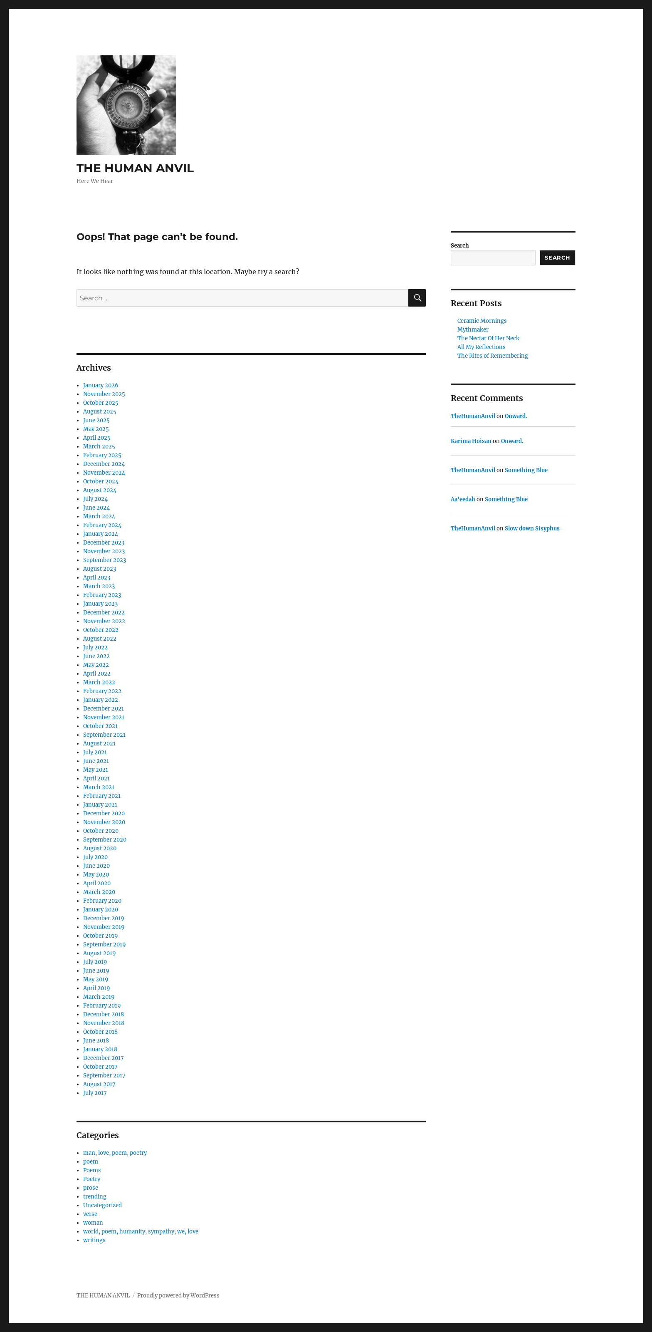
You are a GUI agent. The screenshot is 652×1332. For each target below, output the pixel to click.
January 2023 (100, 603)
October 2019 (100, 935)
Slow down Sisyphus (532, 528)
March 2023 (99, 586)
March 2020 (99, 892)
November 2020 (104, 822)
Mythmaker (473, 329)
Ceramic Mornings (482, 320)
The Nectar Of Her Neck (488, 338)
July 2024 (95, 499)
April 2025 (97, 437)
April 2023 (96, 577)
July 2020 (95, 857)
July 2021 (95, 752)
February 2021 (102, 796)
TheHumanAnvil (473, 416)
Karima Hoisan (471, 441)
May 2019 (96, 979)
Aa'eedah (463, 499)
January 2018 (100, 1049)
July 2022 (95, 647)
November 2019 (104, 927)
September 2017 (104, 1075)
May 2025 (96, 429)
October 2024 (101, 481)
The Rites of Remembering (492, 355)
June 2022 (96, 656)
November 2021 (103, 717)
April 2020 (97, 883)
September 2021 (104, 734)
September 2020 (104, 839)
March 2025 (99, 446)
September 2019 (104, 944)
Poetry (91, 1179)
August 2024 (99, 490)
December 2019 (103, 918)
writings (94, 1240)
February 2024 (102, 525)
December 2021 (103, 708)
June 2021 (96, 761)
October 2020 (101, 830)
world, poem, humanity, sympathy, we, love (140, 1231)
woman (93, 1222)
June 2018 (96, 1040)
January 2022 (100, 699)
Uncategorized (102, 1205)
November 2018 (103, 1023)
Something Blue (526, 470)
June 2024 (96, 507)
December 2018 (103, 1014)
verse (90, 1214)
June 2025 (96, 420)
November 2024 (104, 472)
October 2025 (101, 402)
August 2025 (99, 411)
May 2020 (96, 874)
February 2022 (102, 691)
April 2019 (96, 988)
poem (90, 1161)
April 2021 (96, 778)
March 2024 (99, 516)
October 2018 (100, 1031)
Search (460, 245)
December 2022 (104, 612)
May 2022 (96, 664)
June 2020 (96, 865)
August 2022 (99, 638)
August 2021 (99, 743)
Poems (92, 1170)
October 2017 (100, 1066)
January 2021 (100, 804)
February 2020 (102, 900)
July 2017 (95, 1093)
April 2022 (97, 673)
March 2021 (98, 787)
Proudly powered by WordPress (178, 1295)
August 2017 (99, 1084)
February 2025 (102, 455)
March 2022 (99, 682)
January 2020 (100, 909)
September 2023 (104, 560)
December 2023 (103, 542)
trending (94, 1196)
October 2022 (101, 630)
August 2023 (99, 568)
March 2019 (99, 996)
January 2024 (100, 533)
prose (90, 1187)
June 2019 (96, 970)
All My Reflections (481, 347)
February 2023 (102, 595)
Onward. (516, 416)
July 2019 (95, 962)
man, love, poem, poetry (115, 1152)
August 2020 (99, 848)
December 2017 (103, 1058)
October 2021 (100, 726)
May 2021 (95, 769)
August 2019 (99, 953)
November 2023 (104, 551)
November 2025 (104, 394)
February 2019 (102, 1005)
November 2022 (104, 621)
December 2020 (104, 813)
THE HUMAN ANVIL (135, 168)
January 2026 (101, 385)
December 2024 (104, 464)
